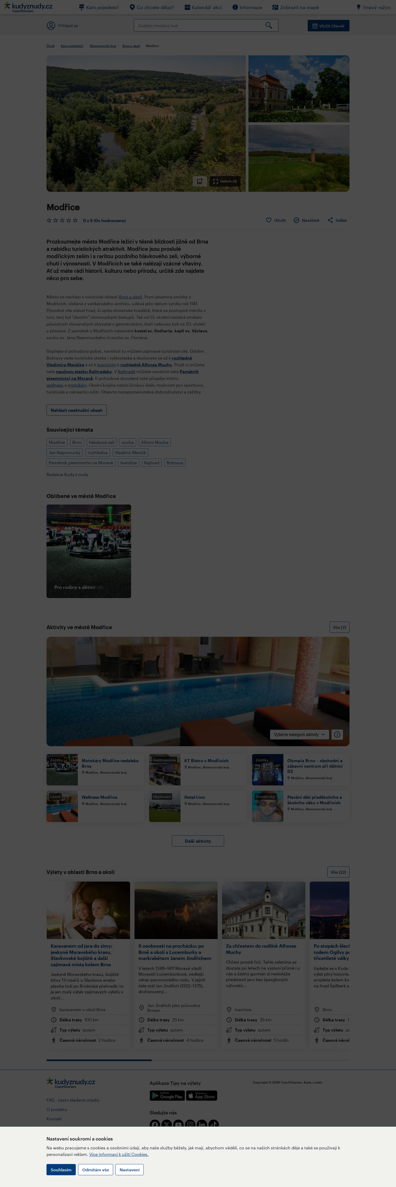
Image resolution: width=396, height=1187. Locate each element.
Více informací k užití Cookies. (119, 1154)
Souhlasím (61, 1169)
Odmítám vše (95, 1169)
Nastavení (129, 1169)
